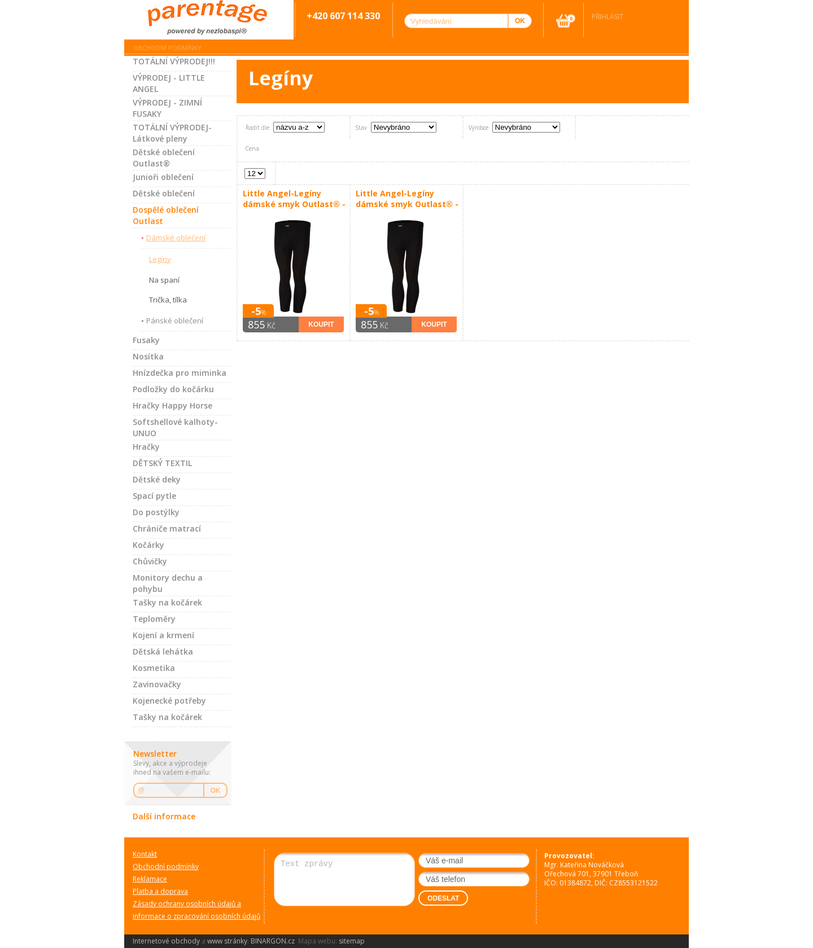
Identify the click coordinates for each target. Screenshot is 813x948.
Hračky (146, 446)
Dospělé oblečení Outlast (166, 215)
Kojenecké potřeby (169, 700)
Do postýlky (156, 512)
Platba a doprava (160, 891)
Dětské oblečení (164, 193)
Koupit (321, 324)
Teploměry (154, 618)
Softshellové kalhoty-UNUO (175, 427)
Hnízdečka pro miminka (179, 372)
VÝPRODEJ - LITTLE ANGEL (169, 83)
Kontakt (145, 854)
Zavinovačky (157, 684)
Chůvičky (150, 561)
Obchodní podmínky (167, 47)
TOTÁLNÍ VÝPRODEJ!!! (174, 61)
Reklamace (150, 879)
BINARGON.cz (273, 941)
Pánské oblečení (174, 320)
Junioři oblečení (163, 177)
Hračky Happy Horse (172, 405)
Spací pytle (154, 495)
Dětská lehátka (163, 651)
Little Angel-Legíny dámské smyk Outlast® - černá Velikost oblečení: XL (407, 199)
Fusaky (146, 340)
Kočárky (148, 544)
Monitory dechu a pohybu (168, 583)
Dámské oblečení (176, 237)
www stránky (227, 941)
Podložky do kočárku (173, 389)
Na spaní (164, 280)
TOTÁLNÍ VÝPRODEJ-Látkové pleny (172, 133)
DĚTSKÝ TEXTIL (162, 463)
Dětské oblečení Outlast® (164, 158)
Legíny (160, 259)
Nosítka (148, 356)
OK (216, 791)
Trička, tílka (168, 300)
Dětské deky (157, 479)
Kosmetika (154, 667)
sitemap (352, 941)
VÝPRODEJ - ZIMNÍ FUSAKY (167, 108)
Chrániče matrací (167, 528)
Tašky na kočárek (167, 602)
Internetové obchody (166, 941)
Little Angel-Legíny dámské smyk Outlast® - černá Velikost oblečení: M (296, 199)
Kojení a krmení (163, 635)
